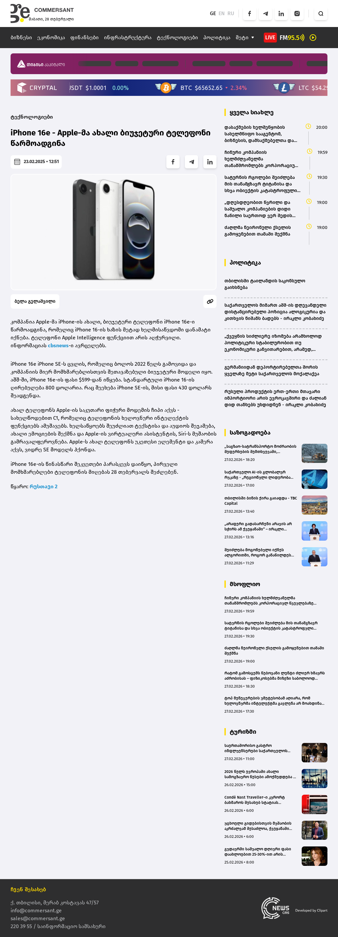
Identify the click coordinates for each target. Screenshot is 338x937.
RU (230, 13)
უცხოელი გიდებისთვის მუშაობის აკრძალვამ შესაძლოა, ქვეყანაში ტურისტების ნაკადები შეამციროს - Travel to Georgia (259, 826)
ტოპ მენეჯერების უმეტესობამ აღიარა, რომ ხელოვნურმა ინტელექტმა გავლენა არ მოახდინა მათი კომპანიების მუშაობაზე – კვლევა (272, 701)
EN (222, 13)
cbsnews (58, 345)
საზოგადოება (250, 432)
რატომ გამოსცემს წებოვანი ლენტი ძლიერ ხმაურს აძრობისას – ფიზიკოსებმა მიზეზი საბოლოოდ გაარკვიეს (274, 676)
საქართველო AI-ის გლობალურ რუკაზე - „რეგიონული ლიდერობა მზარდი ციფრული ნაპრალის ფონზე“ (260, 475)
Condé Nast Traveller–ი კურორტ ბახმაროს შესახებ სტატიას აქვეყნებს (254, 800)
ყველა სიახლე (252, 112)
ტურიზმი (243, 731)
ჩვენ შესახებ (28, 889)
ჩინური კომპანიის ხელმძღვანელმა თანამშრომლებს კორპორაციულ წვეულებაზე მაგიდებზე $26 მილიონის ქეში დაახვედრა (269, 601)
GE (213, 13)
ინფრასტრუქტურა (128, 37)
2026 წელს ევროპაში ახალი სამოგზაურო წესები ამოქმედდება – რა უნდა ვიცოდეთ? (259, 774)
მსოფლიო (245, 584)
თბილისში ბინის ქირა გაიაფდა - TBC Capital (260, 501)
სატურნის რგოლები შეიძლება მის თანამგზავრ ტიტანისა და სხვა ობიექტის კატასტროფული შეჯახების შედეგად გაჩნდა (271, 626)
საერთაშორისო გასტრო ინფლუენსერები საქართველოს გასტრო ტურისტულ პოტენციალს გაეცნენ (257, 748)
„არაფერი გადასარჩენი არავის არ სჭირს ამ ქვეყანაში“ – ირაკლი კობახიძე (258, 527)
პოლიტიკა (216, 37)
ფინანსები (84, 37)
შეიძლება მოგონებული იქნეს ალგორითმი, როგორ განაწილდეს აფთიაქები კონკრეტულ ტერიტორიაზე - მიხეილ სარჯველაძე (261, 553)
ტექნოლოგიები (177, 37)
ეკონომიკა (51, 37)
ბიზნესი (21, 37)
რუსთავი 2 (43, 486)
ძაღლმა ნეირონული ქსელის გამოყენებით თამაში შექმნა (274, 651)
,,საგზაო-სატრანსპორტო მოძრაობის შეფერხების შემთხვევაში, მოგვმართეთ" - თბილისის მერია (260, 449)
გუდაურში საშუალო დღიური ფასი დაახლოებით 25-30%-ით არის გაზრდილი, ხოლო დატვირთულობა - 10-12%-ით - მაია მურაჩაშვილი (260, 852)
